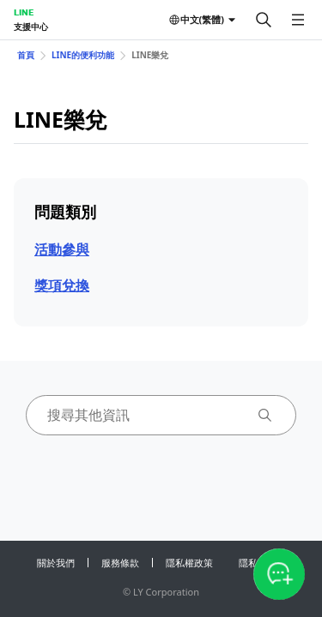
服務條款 (120, 562)
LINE (23, 12)
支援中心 (31, 27)
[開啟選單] (298, 20)
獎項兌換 (61, 285)
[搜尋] (263, 20)
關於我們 (56, 562)
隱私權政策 (189, 562)
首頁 (25, 55)
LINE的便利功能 (83, 55)
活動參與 (61, 249)
